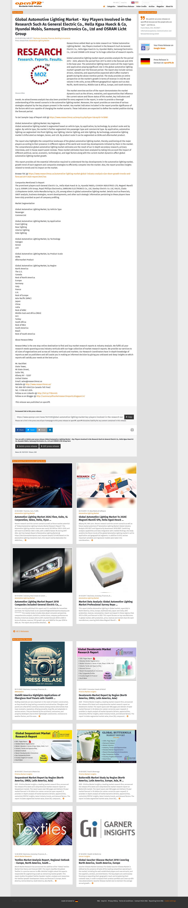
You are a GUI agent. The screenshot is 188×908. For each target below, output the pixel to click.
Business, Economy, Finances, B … (100, 596)
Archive (152, 6)
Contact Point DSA (141, 901)
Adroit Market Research (23, 856)
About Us (169, 6)
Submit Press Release (125, 6)
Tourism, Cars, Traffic (31, 511)
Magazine (160, 6)
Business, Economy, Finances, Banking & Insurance (52, 38)
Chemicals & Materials (32, 772)
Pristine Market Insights (87, 692)
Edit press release (50, 446)
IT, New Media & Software (97, 511)
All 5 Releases (20, 631)
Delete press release (27, 446)
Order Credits (141, 6)
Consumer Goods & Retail (96, 689)
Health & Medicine (94, 854)
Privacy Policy (113, 901)
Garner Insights (84, 856)
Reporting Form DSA (156, 901)
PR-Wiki (116, 2)
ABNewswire (19, 692)
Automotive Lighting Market (39, 41)
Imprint (124, 2)
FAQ (98, 901)
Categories (111, 6)
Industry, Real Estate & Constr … (35, 596)
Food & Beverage (93, 772)
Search (167, 3)
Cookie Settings (170, 901)
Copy (129, 417)
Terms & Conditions (126, 901)
